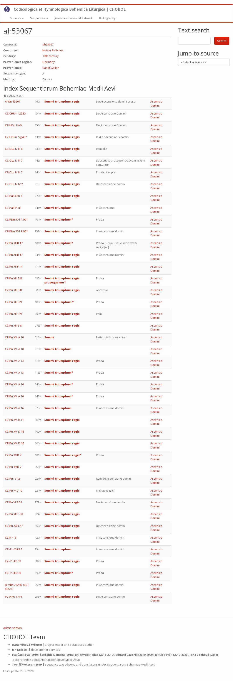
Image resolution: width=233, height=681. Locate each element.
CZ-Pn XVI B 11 (14, 420)
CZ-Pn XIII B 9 (13, 302)
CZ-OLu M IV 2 (14, 184)
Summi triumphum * (59, 302)
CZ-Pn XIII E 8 (13, 325)
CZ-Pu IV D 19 (13, 490)
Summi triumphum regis (62, 101)
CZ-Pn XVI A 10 (14, 337)
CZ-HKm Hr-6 (13, 125)
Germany (48, 62)
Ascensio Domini (156, 103)
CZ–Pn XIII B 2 (13, 549)
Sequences (39, 18)
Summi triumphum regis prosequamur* (62, 280)
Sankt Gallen (50, 68)
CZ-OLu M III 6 (13, 149)
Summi (49, 337)
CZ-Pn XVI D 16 (14, 431)
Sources (17, 18)
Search (221, 41)
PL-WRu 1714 (13, 596)
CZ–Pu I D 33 (13, 561)
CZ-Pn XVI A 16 (14, 384)
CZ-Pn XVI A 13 (14, 361)
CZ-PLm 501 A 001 (16, 219)
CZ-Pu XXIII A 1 (14, 526)
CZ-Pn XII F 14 (13, 266)
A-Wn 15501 (12, 101)
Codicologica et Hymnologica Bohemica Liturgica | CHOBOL (70, 9)
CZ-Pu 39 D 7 (13, 455)
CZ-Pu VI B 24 (13, 502)
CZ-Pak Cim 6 (13, 196)
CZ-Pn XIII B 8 (13, 278)
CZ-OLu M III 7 (13, 160)
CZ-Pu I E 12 (12, 478)
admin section (12, 628)
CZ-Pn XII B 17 (14, 243)
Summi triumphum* (58, 219)
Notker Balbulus (52, 50)
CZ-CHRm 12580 (15, 113)
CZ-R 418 (10, 537)
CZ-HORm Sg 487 (16, 137)
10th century (50, 56)
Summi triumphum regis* (62, 455)
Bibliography (107, 18)
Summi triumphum (58, 208)
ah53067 (47, 44)
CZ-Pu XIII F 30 (14, 514)
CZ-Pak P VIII (13, 208)
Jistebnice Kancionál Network (74, 18)
